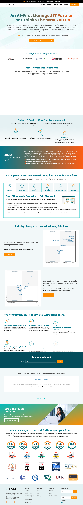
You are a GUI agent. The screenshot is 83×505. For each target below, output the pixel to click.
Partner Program (58, 4)
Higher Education (40, 496)
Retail (38, 493)
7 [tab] (48, 398)
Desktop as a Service (29, 492)
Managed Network (28, 499)
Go (60, 361)
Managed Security (28, 493)
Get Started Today (11, 420)
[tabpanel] (41, 384)
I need (22, 361)
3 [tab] (40, 398)
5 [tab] (44, 398)
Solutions (43, 4)
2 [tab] (38, 398)
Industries (49, 4)
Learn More (9, 254)
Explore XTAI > (58, 1)
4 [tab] (42, 398)
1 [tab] (37, 398)
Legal (38, 495)
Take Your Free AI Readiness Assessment (41, 40)
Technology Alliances (53, 495)
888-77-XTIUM (10, 501)
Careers (50, 493)
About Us (51, 490)
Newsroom (51, 492)
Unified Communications (28, 502)
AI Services (27, 490)
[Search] (75, 491)
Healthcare (39, 490)
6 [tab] (46, 398)
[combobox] (67, 491)
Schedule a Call (74, 4)
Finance (38, 492)
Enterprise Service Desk (29, 495)
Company (66, 4)
